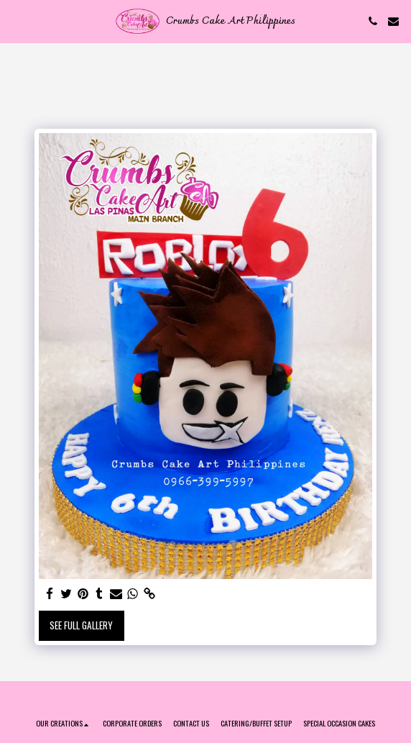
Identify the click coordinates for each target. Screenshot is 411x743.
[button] (16, 21)
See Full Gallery (81, 625)
